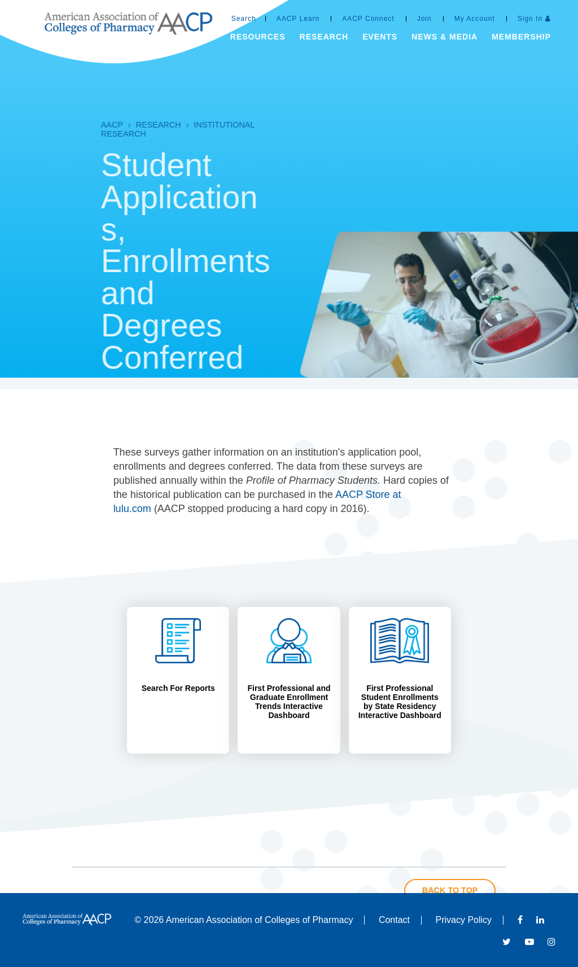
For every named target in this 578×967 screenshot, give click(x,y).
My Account (474, 19)
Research (123, 124)
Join (424, 19)
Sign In (530, 19)
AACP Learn (298, 19)
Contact (394, 920)
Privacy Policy (464, 920)
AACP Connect (368, 19)
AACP (76, 124)
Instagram (551, 941)
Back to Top (450, 890)
